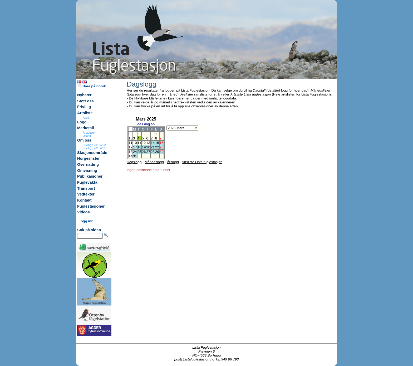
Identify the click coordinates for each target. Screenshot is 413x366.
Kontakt (84, 200)
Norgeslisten (89, 158)
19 (144, 147)
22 (157, 147)
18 (139, 147)
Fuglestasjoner (91, 206)
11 (139, 143)
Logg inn (85, 221)
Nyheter (84, 95)
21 (153, 147)
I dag (146, 124)
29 (157, 152)
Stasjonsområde (92, 153)
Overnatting (88, 164)
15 (157, 143)
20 (148, 147)
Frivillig (84, 107)
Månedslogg (154, 162)
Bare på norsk (92, 86)
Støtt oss (85, 101)
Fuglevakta (87, 182)
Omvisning (87, 170)
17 (135, 147)
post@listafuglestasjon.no (194, 359)
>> (153, 124)
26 (144, 152)
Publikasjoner (89, 176)
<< (139, 124)
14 (153, 143)
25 (139, 152)
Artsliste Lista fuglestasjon (202, 162)
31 (135, 156)
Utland (87, 135)
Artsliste (85, 113)
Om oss (84, 140)
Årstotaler (89, 132)
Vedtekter (86, 194)
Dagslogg (134, 162)
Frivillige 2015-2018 (95, 148)
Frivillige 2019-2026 (95, 145)
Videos (83, 212)
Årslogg (173, 162)
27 (148, 152)
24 (135, 152)
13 (148, 143)
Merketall (85, 128)
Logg (82, 122)
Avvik (86, 117)
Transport (86, 188)
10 (135, 143)
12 (144, 143)
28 (153, 152)
